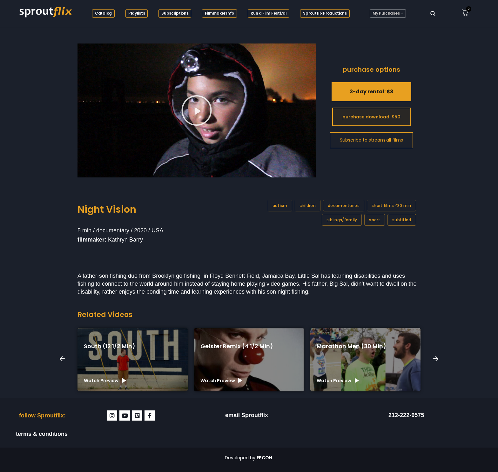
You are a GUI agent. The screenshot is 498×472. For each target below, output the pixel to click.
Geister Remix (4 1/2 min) (236, 346)
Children (307, 205)
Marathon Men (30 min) (351, 346)
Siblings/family (341, 220)
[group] (132, 359)
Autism (280, 205)
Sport (374, 220)
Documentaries (344, 205)
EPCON (265, 458)
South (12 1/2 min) (109, 346)
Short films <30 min (391, 205)
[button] (196, 110)
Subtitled (401, 220)
